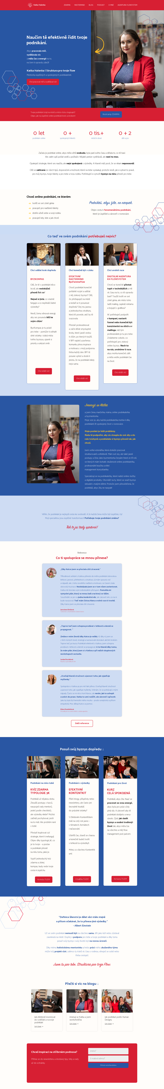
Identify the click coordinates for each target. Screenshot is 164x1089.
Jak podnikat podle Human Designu (117, 1015)
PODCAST (101, 5)
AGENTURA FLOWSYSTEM (127, 5)
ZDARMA (67, 5)
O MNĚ (111, 5)
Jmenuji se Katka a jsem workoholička (80, 1015)
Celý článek (38, 1024)
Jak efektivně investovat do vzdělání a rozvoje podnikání (44, 1017)
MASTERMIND (79, 5)
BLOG (91, 5)
